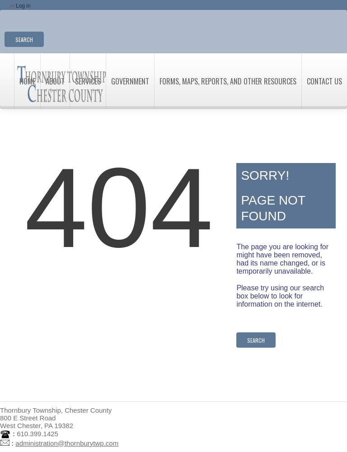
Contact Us (324, 81)
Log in (23, 6)
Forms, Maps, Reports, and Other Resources (227, 81)
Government (130, 81)
